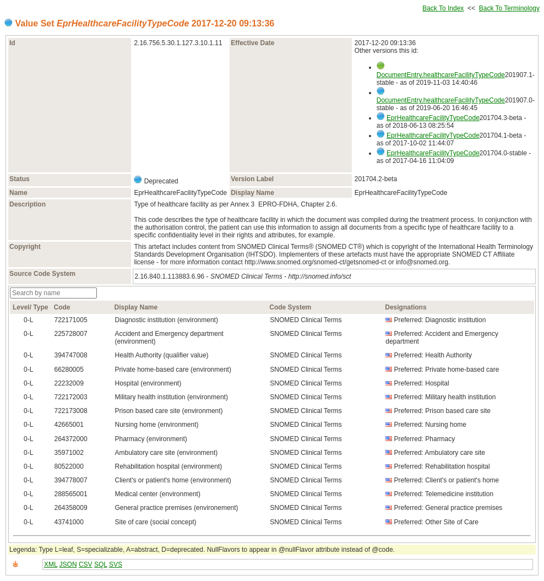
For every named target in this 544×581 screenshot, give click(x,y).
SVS (115, 564)
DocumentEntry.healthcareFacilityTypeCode (441, 75)
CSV (86, 564)
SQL (100, 564)
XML (50, 564)
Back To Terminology (509, 8)
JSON (68, 564)
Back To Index (443, 8)
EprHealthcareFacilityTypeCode (433, 118)
